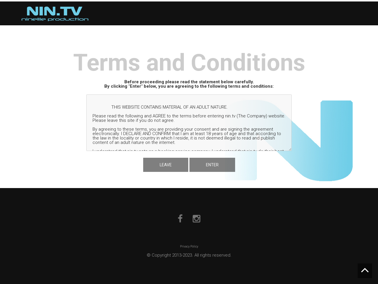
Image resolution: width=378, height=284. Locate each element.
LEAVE (166, 164)
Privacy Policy (189, 246)
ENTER (212, 164)
